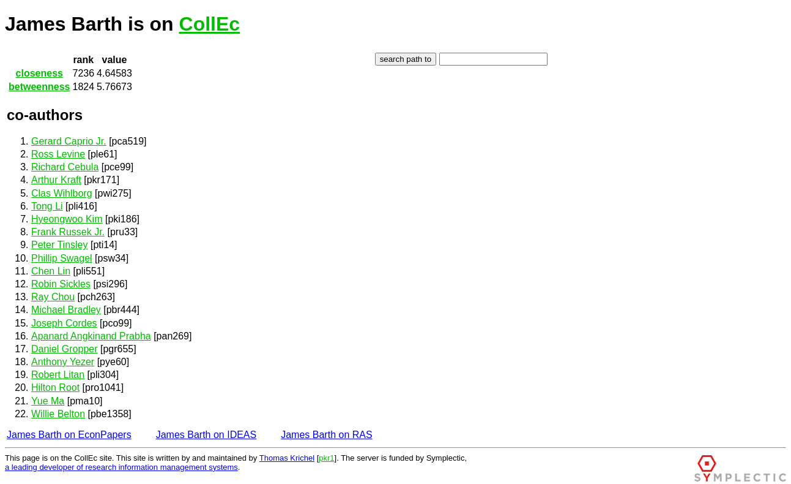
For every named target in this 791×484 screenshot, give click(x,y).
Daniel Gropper (64, 349)
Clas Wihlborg (61, 193)
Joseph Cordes (64, 323)
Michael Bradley (66, 309)
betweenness (39, 86)
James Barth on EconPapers (69, 434)
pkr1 (326, 458)
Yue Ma (47, 401)
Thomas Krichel (286, 458)
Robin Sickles (61, 284)
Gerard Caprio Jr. (68, 141)
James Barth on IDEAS (206, 434)
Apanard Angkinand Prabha (91, 336)
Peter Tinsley (59, 245)
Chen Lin (50, 271)
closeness (39, 73)
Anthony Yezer (62, 362)
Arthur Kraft (56, 180)
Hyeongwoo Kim (67, 219)
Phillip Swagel (61, 258)
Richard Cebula (64, 167)
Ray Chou (53, 297)
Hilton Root (55, 387)
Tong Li (47, 206)
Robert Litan (57, 374)
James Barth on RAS (326, 434)
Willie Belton (58, 414)
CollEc (209, 24)
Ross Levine (58, 154)
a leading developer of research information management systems (121, 467)
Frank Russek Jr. (68, 232)
